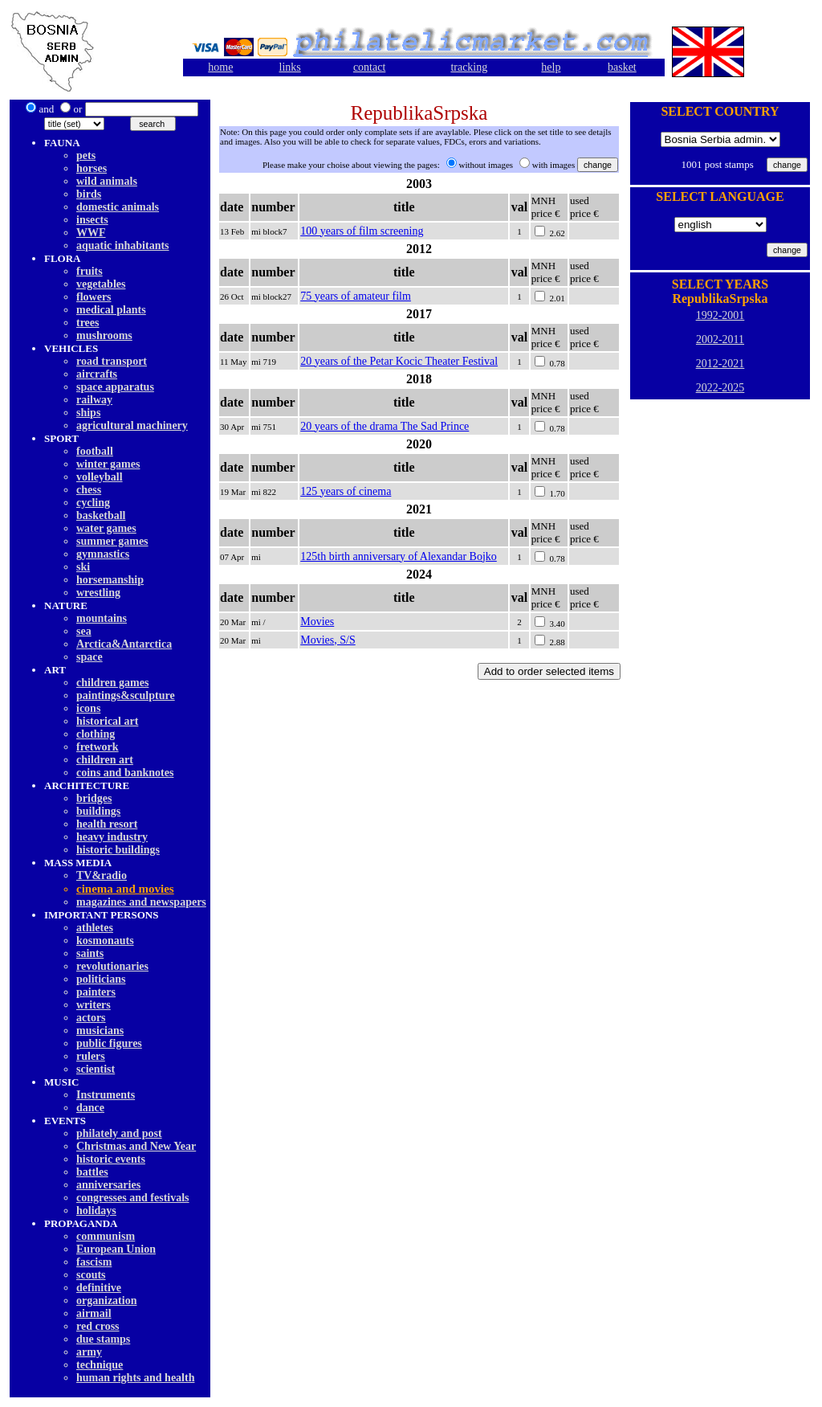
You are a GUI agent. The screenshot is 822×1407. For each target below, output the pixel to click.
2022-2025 (720, 388)
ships (88, 413)
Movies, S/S (327, 640)
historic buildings (118, 850)
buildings (98, 811)
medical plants (111, 310)
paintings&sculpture (125, 695)
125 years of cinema (345, 491)
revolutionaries (112, 966)
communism (105, 1236)
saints (90, 953)
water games (106, 528)
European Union (116, 1249)
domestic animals (117, 207)
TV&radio (101, 875)
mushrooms (104, 335)
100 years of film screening (361, 231)
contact (369, 67)
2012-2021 (720, 364)
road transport (111, 361)
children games (112, 683)
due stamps (103, 1339)
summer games (112, 541)
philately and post (119, 1133)
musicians (100, 1031)
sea (84, 631)
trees (88, 323)
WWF (91, 233)
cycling (93, 503)
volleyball (99, 477)
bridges (94, 798)
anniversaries (108, 1185)
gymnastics (102, 554)
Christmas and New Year (136, 1146)
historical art (107, 721)
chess (88, 490)
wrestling (98, 593)
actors (91, 1018)
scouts (91, 1275)
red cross (98, 1326)
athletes (94, 928)
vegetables (100, 284)
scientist (95, 1069)
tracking (468, 67)
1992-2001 (720, 315)
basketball (100, 515)
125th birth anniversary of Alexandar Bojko (398, 556)
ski (83, 567)
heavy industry (112, 837)
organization (106, 1301)
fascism (94, 1262)
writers (93, 1005)
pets (86, 155)
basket (622, 67)
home (220, 67)
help (550, 67)
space (89, 657)
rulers (90, 1056)
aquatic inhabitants (122, 245)
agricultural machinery (132, 425)
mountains (101, 618)
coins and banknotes (124, 773)
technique (99, 1365)
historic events (110, 1159)
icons (88, 708)
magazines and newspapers (141, 902)
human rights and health (135, 1378)
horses (91, 168)
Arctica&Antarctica (124, 644)
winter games (108, 464)
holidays (96, 1211)
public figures (109, 1043)
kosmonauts (105, 941)
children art (104, 760)
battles (92, 1172)
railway (94, 400)
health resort (106, 824)
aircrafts (96, 374)
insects (92, 220)
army (89, 1352)
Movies (317, 622)
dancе (90, 1108)
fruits (89, 271)
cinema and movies (125, 888)
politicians (100, 979)
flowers (94, 297)
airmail (94, 1313)
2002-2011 (720, 339)
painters (96, 992)
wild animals (106, 181)
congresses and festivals (132, 1198)
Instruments (105, 1095)
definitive (98, 1288)
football (94, 451)
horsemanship (110, 580)
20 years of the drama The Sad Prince (384, 426)
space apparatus (115, 387)
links (290, 67)
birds (88, 194)
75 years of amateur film (355, 296)
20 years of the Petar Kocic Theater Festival (399, 361)
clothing (95, 734)
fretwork (97, 747)
